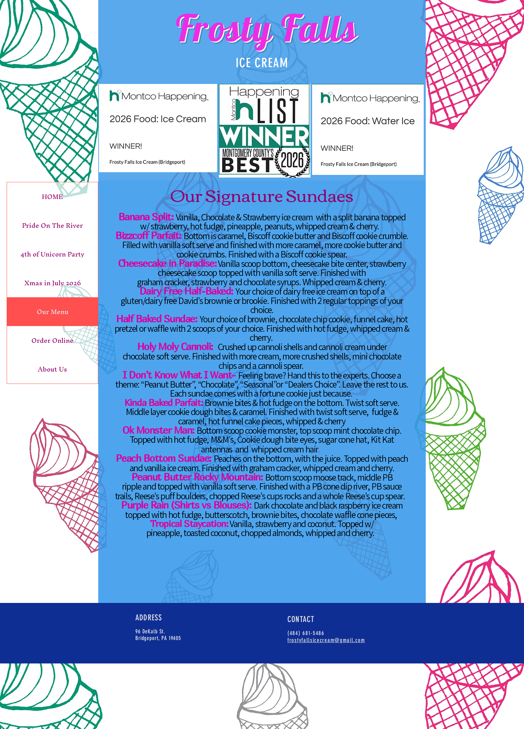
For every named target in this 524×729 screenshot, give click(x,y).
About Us (52, 369)
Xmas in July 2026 (52, 283)
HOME (52, 196)
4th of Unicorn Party (52, 254)
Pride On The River (52, 225)
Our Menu (53, 311)
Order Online (52, 340)
